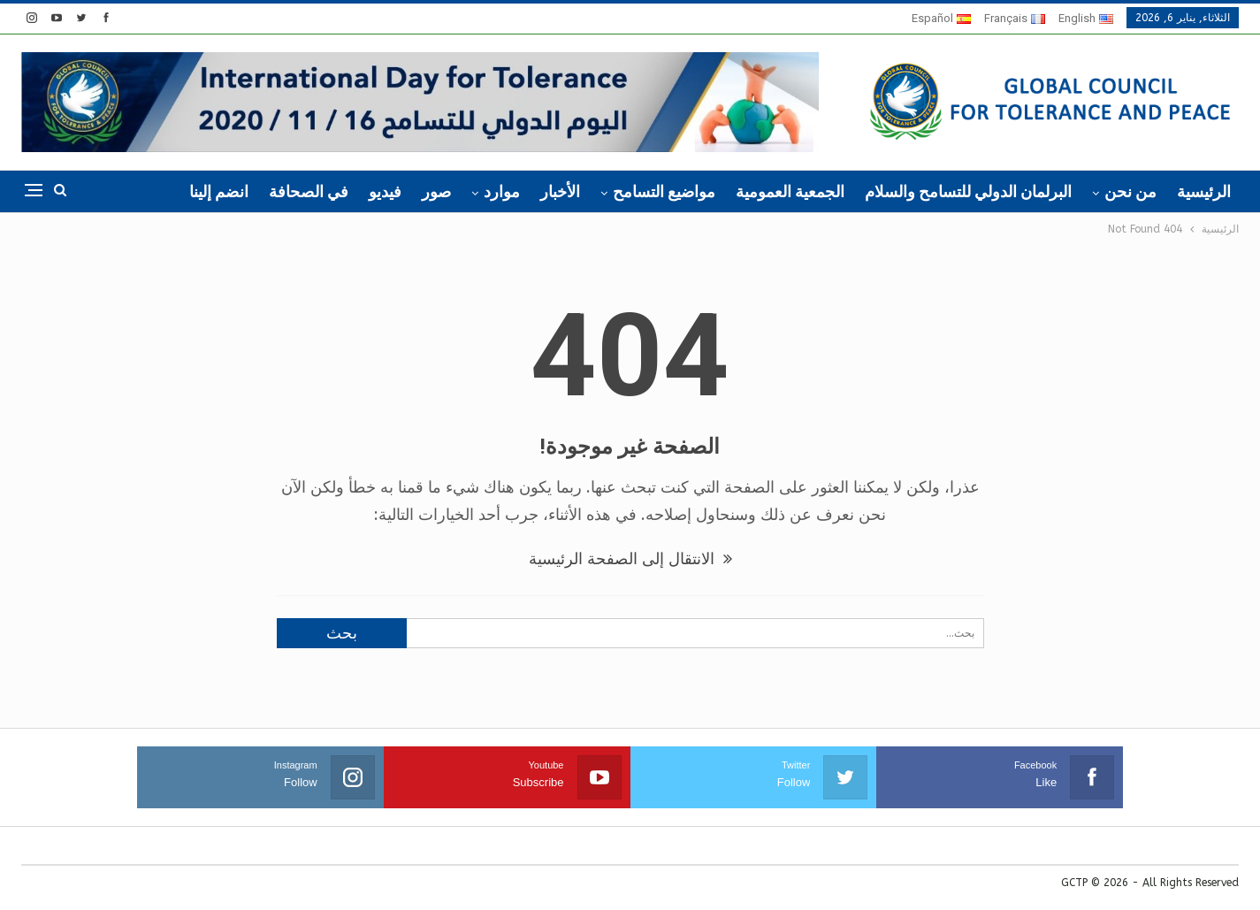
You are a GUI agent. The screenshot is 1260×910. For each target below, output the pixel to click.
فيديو (385, 191)
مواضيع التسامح (664, 191)
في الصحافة (308, 191)
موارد (502, 191)
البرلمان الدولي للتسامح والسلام (968, 191)
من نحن (1130, 191)
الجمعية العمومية (790, 191)
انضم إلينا (218, 191)
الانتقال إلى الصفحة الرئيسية (630, 559)
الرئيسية (1204, 191)
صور (436, 191)
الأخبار (560, 191)
